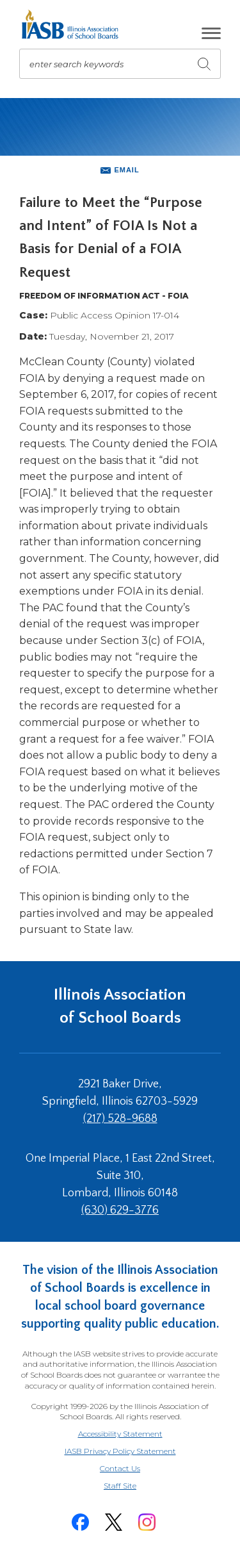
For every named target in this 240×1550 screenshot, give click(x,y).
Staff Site (136, 1486)
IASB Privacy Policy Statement (120, 1451)
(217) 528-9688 (120, 1118)
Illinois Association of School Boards (120, 1006)
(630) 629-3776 (120, 1210)
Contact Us (120, 1468)
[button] (211, 33)
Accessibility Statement (120, 1434)
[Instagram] (147, 1522)
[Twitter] (114, 1522)
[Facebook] (80, 1522)
